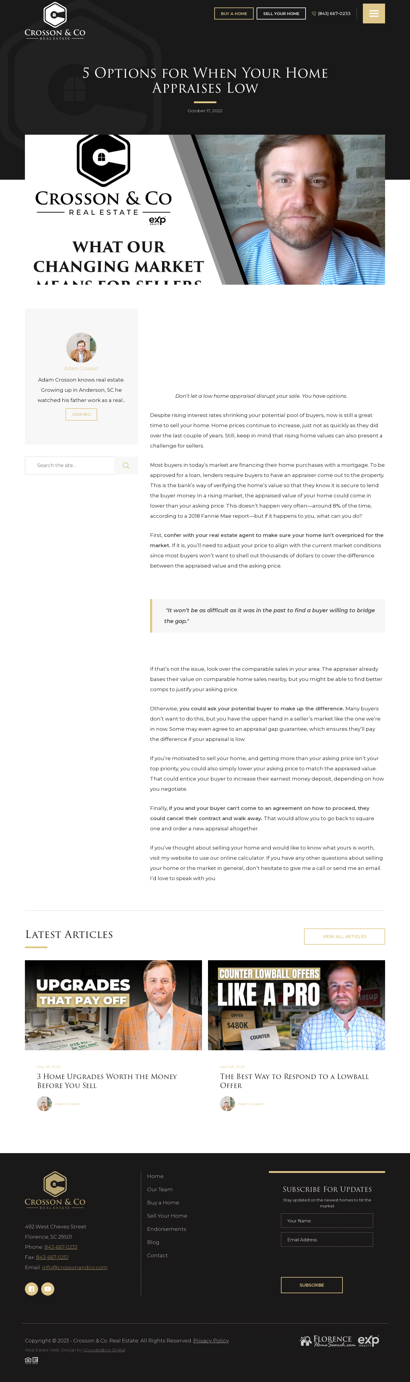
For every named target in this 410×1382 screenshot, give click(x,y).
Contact (157, 1255)
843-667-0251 (52, 1257)
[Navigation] (55, 21)
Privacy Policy (211, 1341)
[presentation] (326, 1263)
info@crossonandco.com (75, 1267)
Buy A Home (234, 13)
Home (155, 1176)
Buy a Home (163, 1203)
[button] (374, 13)
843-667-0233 (60, 1247)
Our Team (160, 1189)
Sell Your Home (281, 13)
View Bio (81, 414)
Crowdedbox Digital (104, 1350)
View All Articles (344, 936)
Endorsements (166, 1229)
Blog (153, 1242)
